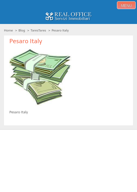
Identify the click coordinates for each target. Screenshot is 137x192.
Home (8, 30)
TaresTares (38, 30)
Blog (21, 30)
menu (126, 5)
